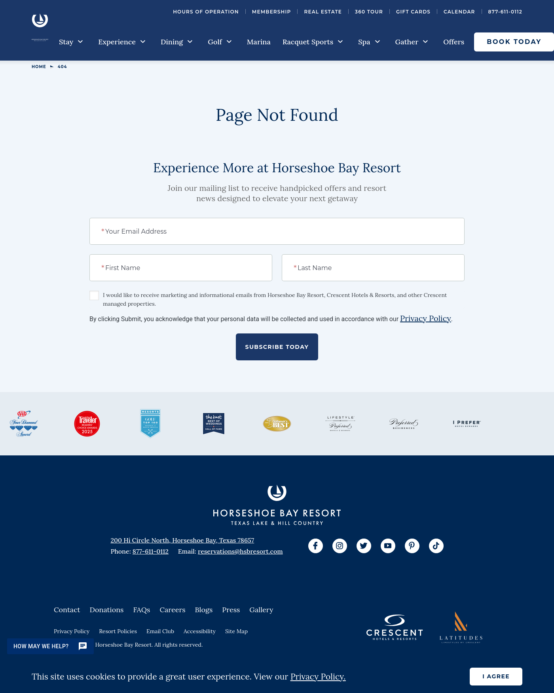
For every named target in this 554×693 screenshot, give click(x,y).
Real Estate (323, 12)
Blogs (204, 609)
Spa (369, 41)
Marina (259, 41)
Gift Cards (413, 12)
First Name (121, 267)
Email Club (160, 631)
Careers (172, 609)
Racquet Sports (313, 41)
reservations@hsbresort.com (240, 551)
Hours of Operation (206, 12)
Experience (122, 41)
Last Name (313, 267)
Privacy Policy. (318, 676)
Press (231, 609)
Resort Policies (118, 631)
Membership (271, 12)
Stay (71, 41)
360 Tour (369, 12)
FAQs (141, 609)
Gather (412, 41)
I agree (496, 676)
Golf (219, 41)
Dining (177, 41)
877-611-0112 (505, 12)
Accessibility (200, 631)
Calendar (459, 12)
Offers (453, 41)
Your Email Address (134, 231)
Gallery (261, 609)
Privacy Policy (425, 318)
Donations (107, 609)
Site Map (236, 631)
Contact (67, 609)
